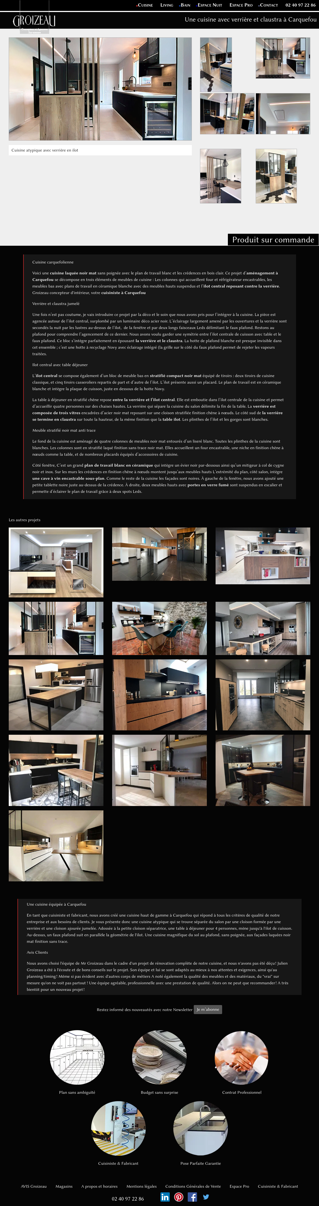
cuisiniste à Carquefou (123, 292)
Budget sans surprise (160, 1062)
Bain (185, 5)
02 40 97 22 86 (300, 5)
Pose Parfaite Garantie (201, 1133)
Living (167, 5)
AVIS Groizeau (34, 1186)
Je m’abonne (208, 1009)
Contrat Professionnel (242, 1062)
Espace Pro (241, 5)
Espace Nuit (210, 5)
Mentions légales (141, 1186)
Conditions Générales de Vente (193, 1186)
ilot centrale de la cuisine (242, 399)
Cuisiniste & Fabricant (118, 1133)
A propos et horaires (99, 1186)
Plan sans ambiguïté (77, 1062)
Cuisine (145, 5)
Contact (269, 5)
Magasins (64, 1186)
